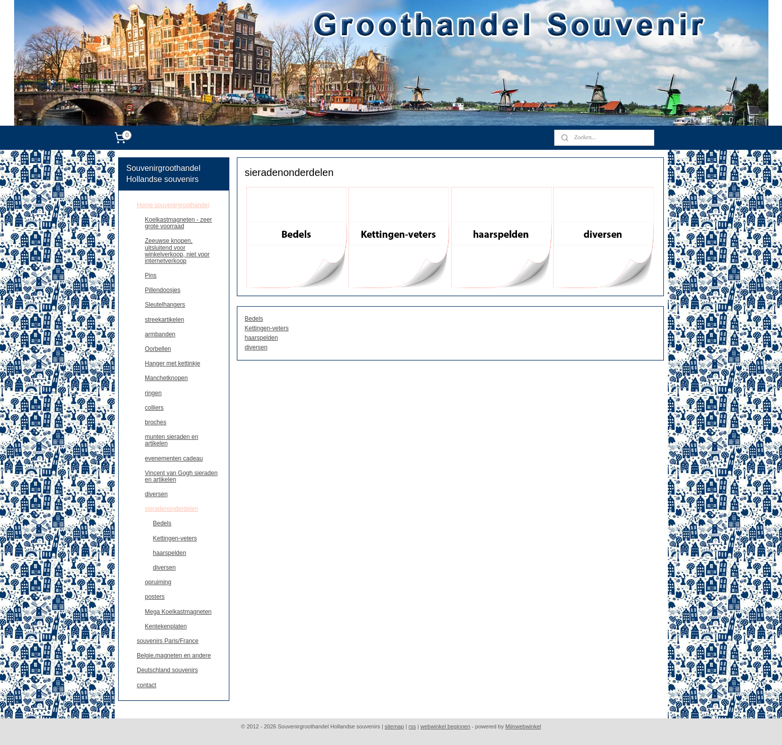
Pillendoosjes (163, 290)
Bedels (254, 318)
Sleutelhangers (165, 304)
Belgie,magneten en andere (174, 655)
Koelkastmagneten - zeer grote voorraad (178, 223)
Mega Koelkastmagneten (178, 611)
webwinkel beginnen (445, 726)
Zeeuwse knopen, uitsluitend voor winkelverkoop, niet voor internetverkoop (177, 250)
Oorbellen (158, 348)
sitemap (394, 726)
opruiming (158, 582)
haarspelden (261, 337)
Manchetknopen (166, 378)
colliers (154, 407)
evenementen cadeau (174, 458)
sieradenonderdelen (171, 508)
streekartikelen (164, 319)
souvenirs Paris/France (168, 640)
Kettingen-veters (267, 328)
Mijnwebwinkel (523, 726)
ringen (153, 393)
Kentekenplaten (166, 626)
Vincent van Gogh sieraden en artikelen (181, 476)
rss (412, 726)
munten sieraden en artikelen (171, 440)
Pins (150, 275)
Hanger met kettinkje (172, 363)
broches (155, 422)
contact (146, 685)
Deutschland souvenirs (167, 670)
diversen (256, 347)
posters (154, 596)
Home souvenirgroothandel (173, 205)
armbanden (160, 334)
